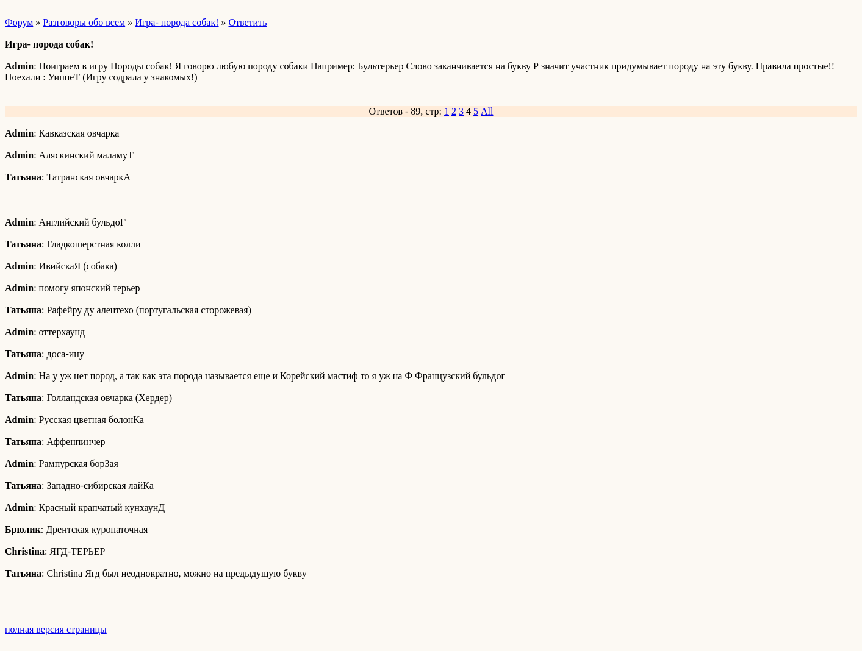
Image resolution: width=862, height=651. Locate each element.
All (487, 111)
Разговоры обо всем (84, 22)
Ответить (248, 22)
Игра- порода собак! (176, 22)
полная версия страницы (56, 629)
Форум (19, 22)
